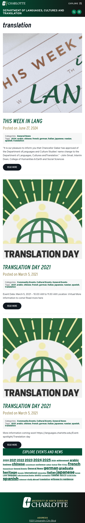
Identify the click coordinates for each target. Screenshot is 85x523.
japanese (59, 138)
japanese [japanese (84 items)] (65, 472)
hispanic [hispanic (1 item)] (21, 473)
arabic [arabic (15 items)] (74, 460)
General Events (59, 282)
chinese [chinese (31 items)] (18, 464)
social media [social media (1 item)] (71, 475)
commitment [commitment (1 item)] (30, 465)
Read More (12, 167)
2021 (13, 285)
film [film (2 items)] (59, 464)
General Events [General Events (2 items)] (20, 469)
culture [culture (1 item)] (48, 465)
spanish (8, 140)
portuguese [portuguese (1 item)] (46, 475)
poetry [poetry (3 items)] (38, 475)
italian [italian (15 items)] (51, 472)
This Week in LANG (22, 121)
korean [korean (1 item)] (77, 473)
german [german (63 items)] (51, 468)
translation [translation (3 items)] (44, 479)
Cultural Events (44, 282)
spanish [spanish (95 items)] (11, 478)
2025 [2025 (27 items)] (46, 460)
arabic (20, 138)
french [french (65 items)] (74, 463)
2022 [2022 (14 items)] (20, 460)
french (36, 138)
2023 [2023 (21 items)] (29, 460)
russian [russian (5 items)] (55, 475)
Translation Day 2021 (27, 267)
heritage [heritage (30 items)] (10, 472)
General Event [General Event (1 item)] (8, 469)
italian (51, 138)
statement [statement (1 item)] (23, 479)
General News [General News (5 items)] (35, 468)
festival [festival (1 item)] (54, 465)
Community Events (26, 282)
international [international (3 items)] (30, 473)
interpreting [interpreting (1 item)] (42, 473)
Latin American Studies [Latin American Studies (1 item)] (25, 475)
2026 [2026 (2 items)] (53, 460)
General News (24, 136)
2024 (13, 138)
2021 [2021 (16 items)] (13, 460)
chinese (28, 138)
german (43, 138)
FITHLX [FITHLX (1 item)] (64, 465)
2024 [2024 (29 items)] (37, 460)
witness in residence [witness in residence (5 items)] (62, 479)
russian (67, 138)
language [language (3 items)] (12, 475)
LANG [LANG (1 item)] (5, 475)
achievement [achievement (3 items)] (63, 460)
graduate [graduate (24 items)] (66, 468)
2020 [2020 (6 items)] (6, 460)
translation (18, 140)
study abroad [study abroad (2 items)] (33, 479)
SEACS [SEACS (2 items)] (63, 475)
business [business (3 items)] (7, 464)
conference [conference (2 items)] (41, 464)
